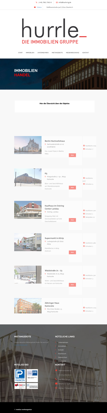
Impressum (60, 353)
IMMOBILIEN (30, 52)
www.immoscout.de (20, 345)
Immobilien (60, 346)
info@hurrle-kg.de (63, 2)
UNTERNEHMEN (43, 52)
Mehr (72, 170)
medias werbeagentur (24, 409)
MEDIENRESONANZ (72, 52)
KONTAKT (85, 52)
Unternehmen (61, 342)
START (20, 52)
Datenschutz (61, 357)
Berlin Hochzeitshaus (55, 156)
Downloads (60, 361)
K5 (46, 188)
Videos (38, 7)
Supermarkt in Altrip (54, 253)
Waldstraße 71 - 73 (53, 285)
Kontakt (59, 350)
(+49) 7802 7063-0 (44, 2)
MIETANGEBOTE (57, 52)
